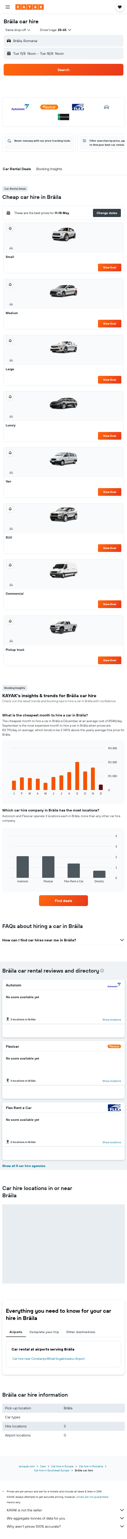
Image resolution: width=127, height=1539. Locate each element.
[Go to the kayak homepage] (29, 7)
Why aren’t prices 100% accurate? (66, 1526)
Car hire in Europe (62, 1466)
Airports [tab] (16, 1332)
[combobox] (18, 30)
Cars (43, 1466)
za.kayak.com (27, 1466)
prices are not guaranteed (92, 1496)
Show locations (112, 1019)
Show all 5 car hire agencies (23, 1166)
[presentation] (102, 971)
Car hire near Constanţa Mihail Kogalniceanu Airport (48, 1359)
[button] (8, 7)
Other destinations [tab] (80, 1332)
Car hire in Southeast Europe (51, 1470)
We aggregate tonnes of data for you (66, 1518)
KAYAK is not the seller (66, 1510)
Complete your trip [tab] (44, 1332)
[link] (63, 900)
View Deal (109, 267)
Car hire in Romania (91, 1466)
